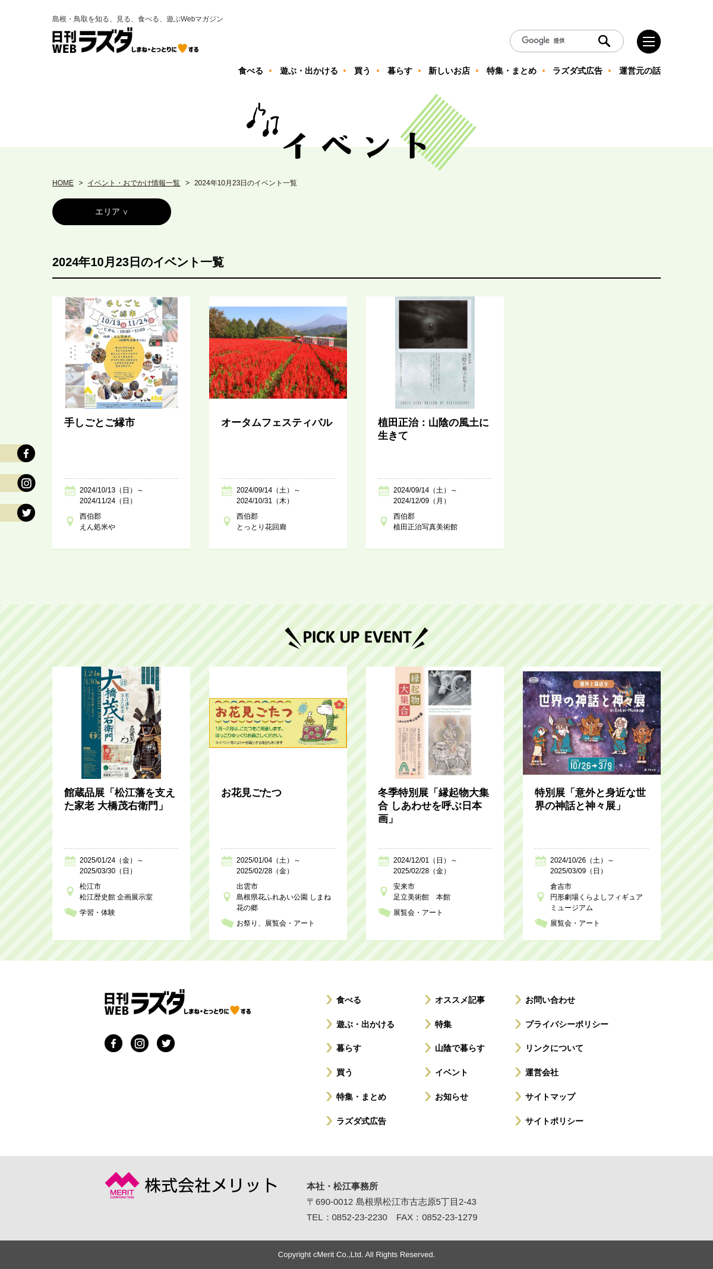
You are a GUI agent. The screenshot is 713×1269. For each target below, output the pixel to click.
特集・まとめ (361, 1096)
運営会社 (542, 1072)
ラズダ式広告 (361, 1121)
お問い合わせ (550, 1000)
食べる (348, 1000)
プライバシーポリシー (566, 1024)
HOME (63, 183)
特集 (443, 1024)
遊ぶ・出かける (365, 1024)
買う (344, 1072)
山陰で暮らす (460, 1048)
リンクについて (554, 1048)
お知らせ (451, 1096)
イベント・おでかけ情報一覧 (133, 183)
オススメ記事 (460, 1000)
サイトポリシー (554, 1121)
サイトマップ (550, 1096)
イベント (451, 1072)
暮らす (348, 1048)
